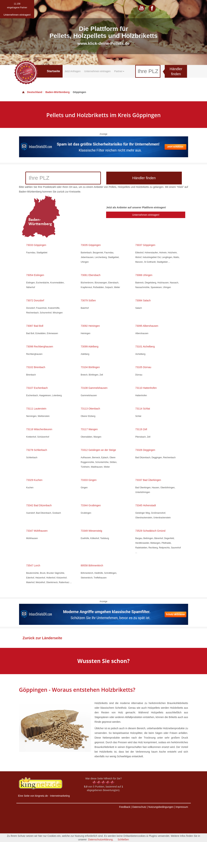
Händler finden (176, 71)
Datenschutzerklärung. (100, 839)
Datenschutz (139, 806)
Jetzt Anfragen (72, 71)
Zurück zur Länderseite (42, 638)
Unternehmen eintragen (97, 71)
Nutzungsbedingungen (161, 806)
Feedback (124, 806)
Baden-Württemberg (57, 92)
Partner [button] (119, 71)
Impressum (182, 806)
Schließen (123, 839)
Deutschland (32, 92)
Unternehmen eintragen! (145, 214)
